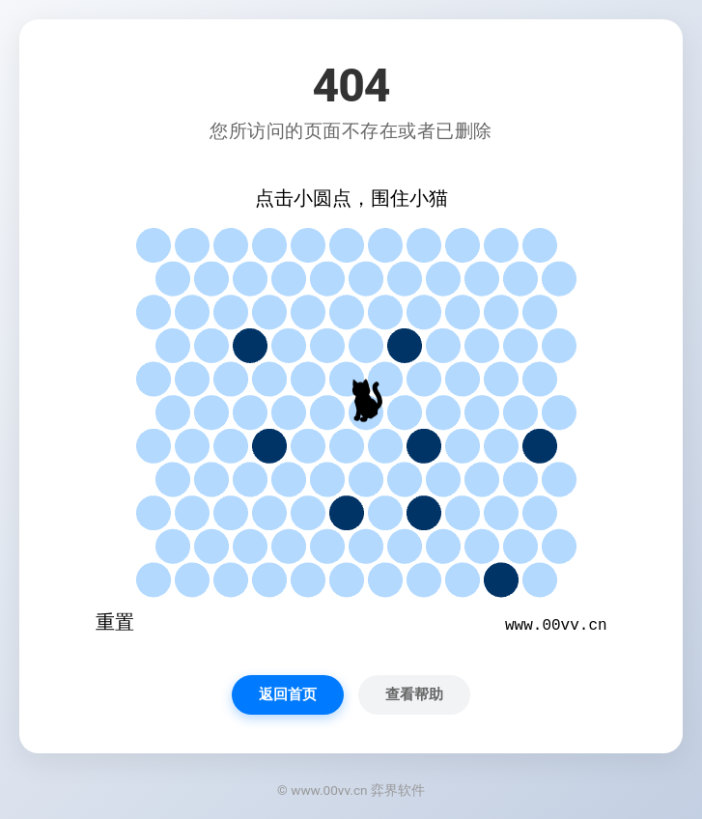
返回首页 (288, 694)
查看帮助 (414, 694)
